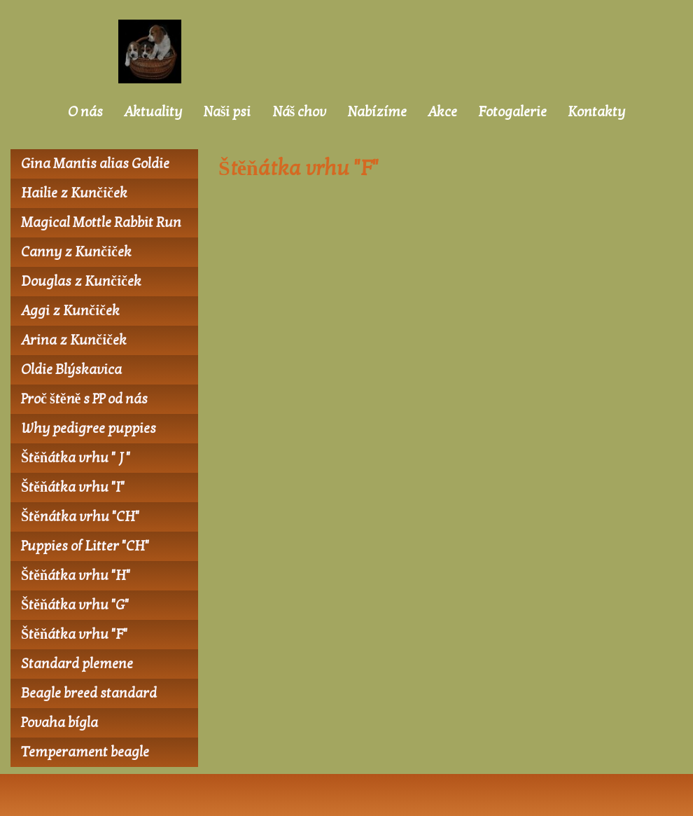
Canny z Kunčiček (76, 252)
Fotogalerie (512, 112)
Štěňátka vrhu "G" (75, 605)
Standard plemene (77, 664)
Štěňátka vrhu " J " (75, 458)
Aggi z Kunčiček (70, 311)
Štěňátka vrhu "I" (73, 487)
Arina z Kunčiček (74, 340)
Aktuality (153, 112)
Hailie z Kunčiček (74, 193)
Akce (442, 112)
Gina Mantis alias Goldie (95, 163)
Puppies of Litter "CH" (85, 546)
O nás (85, 112)
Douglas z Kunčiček (81, 281)
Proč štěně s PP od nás (84, 399)
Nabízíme (377, 112)
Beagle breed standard (89, 693)
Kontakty (596, 112)
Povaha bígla (59, 722)
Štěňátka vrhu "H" (75, 575)
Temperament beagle (85, 752)
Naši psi (227, 112)
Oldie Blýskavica (71, 369)
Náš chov (299, 112)
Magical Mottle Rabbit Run (101, 222)
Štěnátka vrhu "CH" (80, 517)
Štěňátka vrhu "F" (74, 634)
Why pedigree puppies (88, 428)
